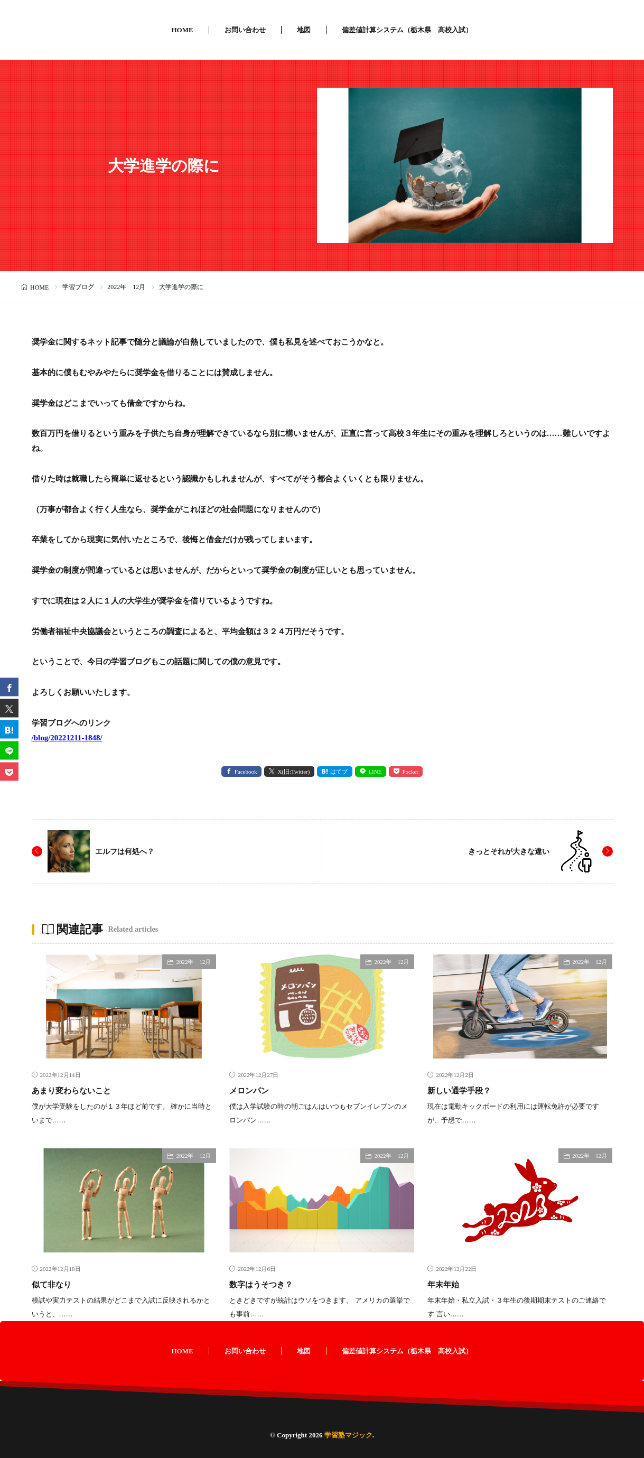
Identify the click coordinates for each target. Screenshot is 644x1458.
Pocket (410, 771)
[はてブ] (9, 729)
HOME (182, 30)
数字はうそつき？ (267, 1284)
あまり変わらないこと (79, 1090)
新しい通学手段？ (465, 1090)
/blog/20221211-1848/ (67, 737)
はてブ (339, 771)
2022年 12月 (126, 287)
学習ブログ (78, 287)
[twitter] (9, 708)
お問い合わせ (245, 30)
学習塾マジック (348, 1435)
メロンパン (253, 1090)
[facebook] (9, 686)
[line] (9, 750)
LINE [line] (374, 771)
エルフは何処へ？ (129, 851)
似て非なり (55, 1284)
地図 (304, 30)
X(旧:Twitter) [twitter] (293, 771)
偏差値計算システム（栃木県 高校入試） (407, 30)
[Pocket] (9, 771)
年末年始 (446, 1284)
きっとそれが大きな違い (502, 851)
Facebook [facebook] (246, 771)
